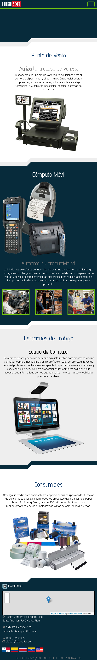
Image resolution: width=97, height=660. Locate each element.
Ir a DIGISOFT (15, 586)
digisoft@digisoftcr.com (19, 641)
